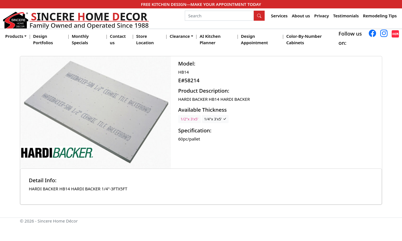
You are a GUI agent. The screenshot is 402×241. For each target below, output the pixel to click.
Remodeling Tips (380, 15)
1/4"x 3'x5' (215, 118)
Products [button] (14, 36)
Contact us (118, 39)
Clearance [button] (180, 36)
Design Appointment (254, 39)
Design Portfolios (43, 39)
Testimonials (346, 15)
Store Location (145, 39)
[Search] (219, 16)
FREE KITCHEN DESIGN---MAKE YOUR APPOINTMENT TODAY (201, 4)
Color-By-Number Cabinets (304, 39)
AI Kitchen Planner (210, 39)
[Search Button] (259, 16)
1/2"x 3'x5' (189, 118)
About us (301, 15)
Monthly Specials (80, 39)
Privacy (321, 15)
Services (279, 15)
